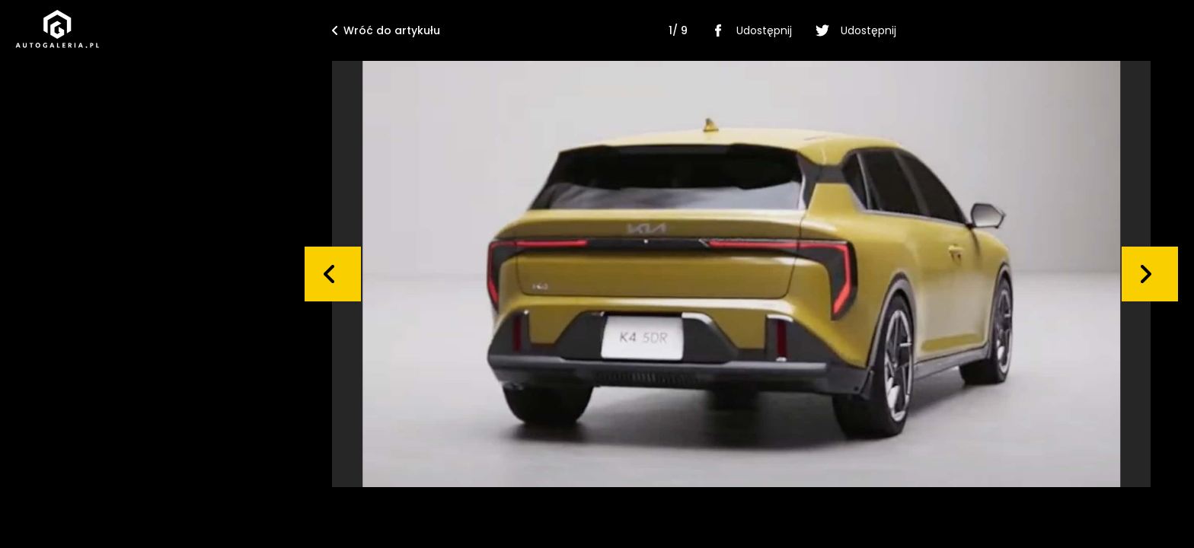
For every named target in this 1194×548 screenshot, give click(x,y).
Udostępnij (749, 30)
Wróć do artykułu (386, 30)
